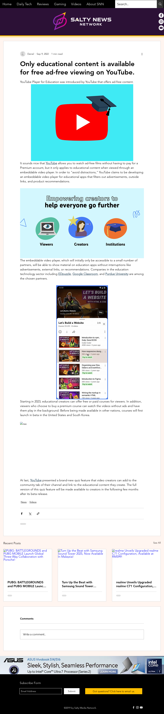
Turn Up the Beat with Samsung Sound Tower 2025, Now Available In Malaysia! (78, 584)
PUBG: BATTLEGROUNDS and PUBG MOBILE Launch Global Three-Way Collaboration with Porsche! (27, 584)
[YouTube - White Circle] (161, 27)
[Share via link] (38, 513)
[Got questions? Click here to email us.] (113, 691)
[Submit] (71, 691)
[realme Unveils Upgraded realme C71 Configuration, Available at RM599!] (136, 562)
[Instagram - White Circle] (161, 21)
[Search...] (133, 4)
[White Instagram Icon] (137, 707)
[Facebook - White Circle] (161, 15)
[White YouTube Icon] (141, 707)
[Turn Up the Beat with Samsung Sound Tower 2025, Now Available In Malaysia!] (82, 562)
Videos (32, 501)
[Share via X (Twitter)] (29, 513)
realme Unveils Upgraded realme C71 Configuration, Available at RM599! (134, 584)
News (24, 501)
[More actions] (142, 54)
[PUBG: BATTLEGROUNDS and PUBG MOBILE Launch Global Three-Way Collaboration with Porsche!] (28, 562)
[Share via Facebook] (21, 513)
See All (157, 542)
